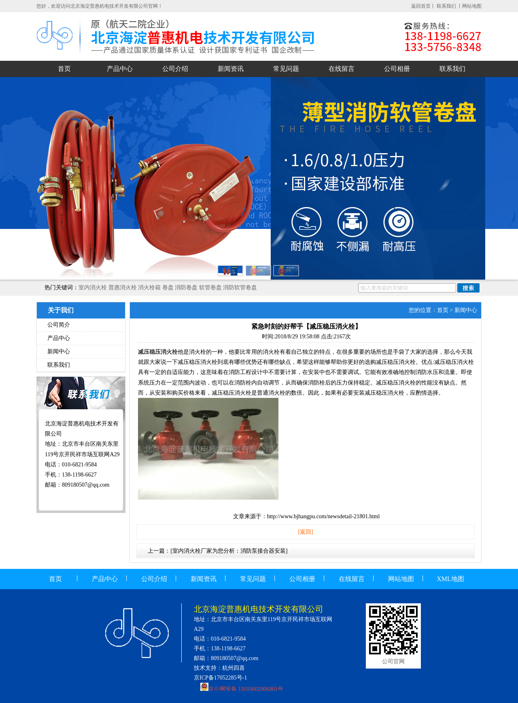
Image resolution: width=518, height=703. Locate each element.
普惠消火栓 (122, 287)
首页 (64, 68)
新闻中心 (58, 351)
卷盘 (168, 287)
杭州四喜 (233, 668)
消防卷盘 (186, 287)
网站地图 (472, 6)
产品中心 (120, 68)
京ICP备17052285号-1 (220, 678)
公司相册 (397, 68)
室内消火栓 (93, 287)
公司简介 (58, 325)
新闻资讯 (231, 68)
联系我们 (447, 6)
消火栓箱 (149, 287)
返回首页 (421, 6)
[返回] (305, 532)
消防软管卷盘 (240, 287)
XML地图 (450, 578)
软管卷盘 (210, 287)
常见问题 (286, 68)
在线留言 (342, 68)
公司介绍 (175, 68)
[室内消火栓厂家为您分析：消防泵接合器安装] (228, 551)
